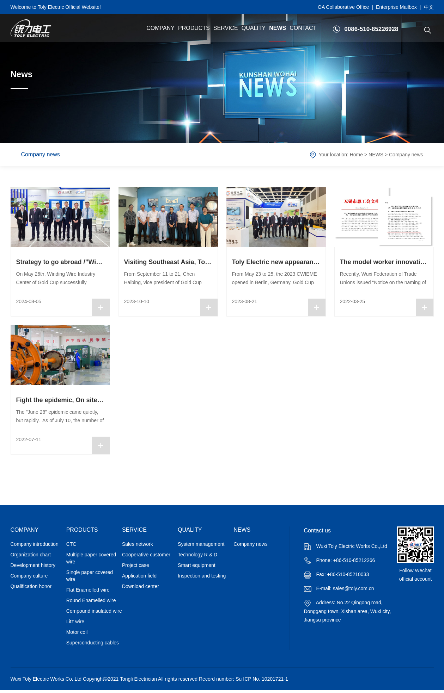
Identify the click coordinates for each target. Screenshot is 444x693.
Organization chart (31, 554)
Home (356, 154)
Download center (140, 586)
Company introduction (35, 544)
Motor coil (77, 632)
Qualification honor (31, 586)
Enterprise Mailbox (396, 7)
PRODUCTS (194, 28)
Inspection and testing (202, 576)
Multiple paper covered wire (91, 558)
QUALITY (254, 28)
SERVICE (225, 28)
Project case (135, 565)
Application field (139, 576)
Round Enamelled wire (91, 600)
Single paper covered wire (89, 575)
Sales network (137, 544)
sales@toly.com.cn (353, 588)
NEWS (277, 28)
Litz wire (75, 621)
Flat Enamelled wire (88, 590)
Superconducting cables (92, 642)
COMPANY (160, 28)
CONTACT (303, 28)
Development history (33, 565)
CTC (71, 544)
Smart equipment (196, 565)
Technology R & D (197, 554)
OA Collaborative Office (343, 7)
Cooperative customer (146, 554)
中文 (429, 7)
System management (201, 544)
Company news (40, 154)
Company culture (29, 576)
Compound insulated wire (94, 611)
